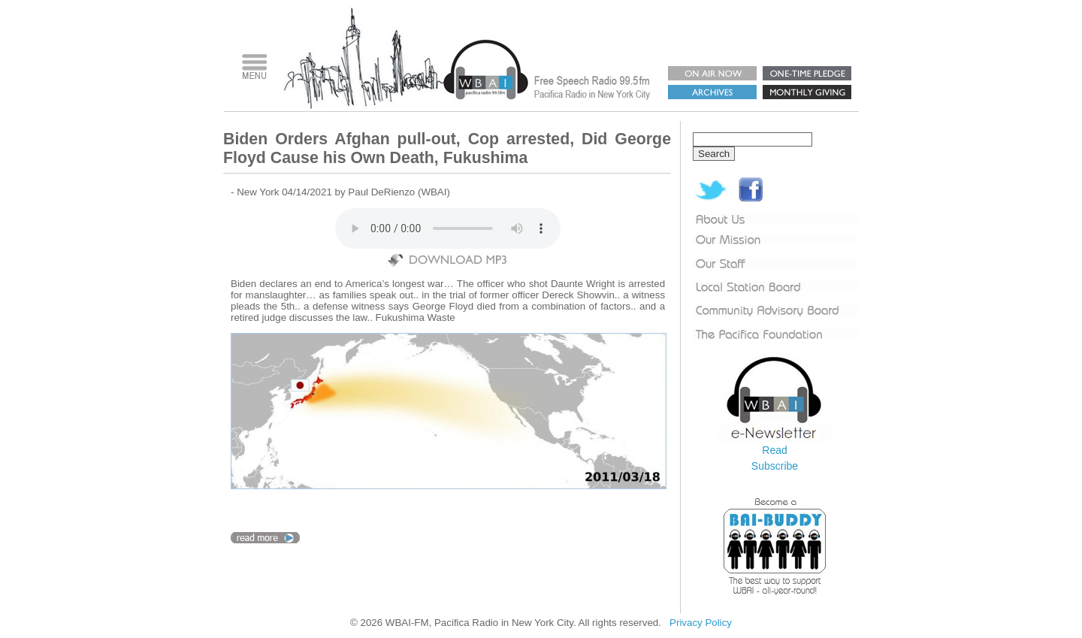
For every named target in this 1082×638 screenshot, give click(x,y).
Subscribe (774, 466)
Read (774, 450)
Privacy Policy (700, 622)
